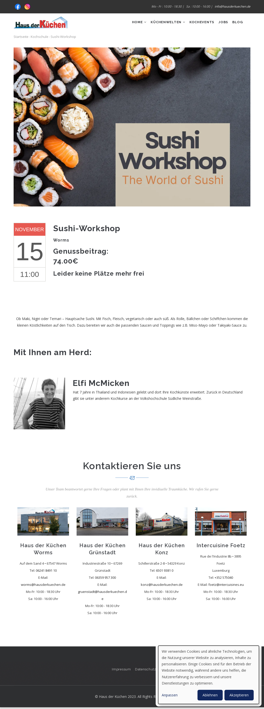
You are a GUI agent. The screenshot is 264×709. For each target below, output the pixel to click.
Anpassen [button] (170, 695)
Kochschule (39, 38)
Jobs (220, 24)
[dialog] (208, 675)
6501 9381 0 (164, 572)
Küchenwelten (160, 24)
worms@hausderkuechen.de (43, 586)
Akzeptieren (239, 695)
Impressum (121, 671)
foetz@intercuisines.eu (226, 586)
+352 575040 (224, 579)
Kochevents (196, 24)
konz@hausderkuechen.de (162, 586)
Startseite (21, 38)
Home (129, 24)
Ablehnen (210, 695)
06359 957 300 (105, 579)
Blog (236, 24)
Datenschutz (146, 671)
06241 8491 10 (46, 572)
